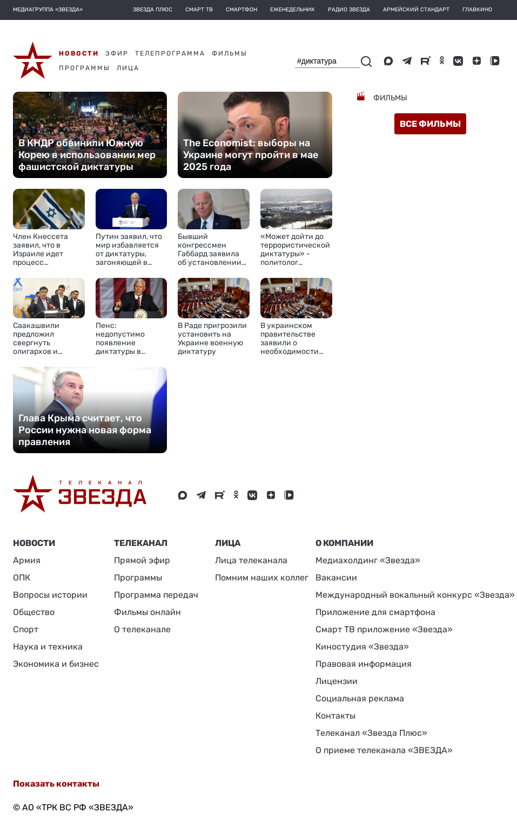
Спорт (25, 629)
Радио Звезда (349, 9)
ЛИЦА (227, 543)
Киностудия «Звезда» (362, 646)
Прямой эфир (142, 560)
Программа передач (156, 595)
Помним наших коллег (261, 577)
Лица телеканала (251, 560)
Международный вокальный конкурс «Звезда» (415, 595)
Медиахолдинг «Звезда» (367, 560)
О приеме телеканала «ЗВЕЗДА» (384, 750)
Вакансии (336, 577)
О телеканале (142, 629)
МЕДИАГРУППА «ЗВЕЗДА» (48, 9)
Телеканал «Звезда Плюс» (371, 733)
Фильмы (389, 98)
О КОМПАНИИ (344, 543)
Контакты (335, 716)
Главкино (477, 9)
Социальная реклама (359, 698)
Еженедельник (292, 9)
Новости (34, 543)
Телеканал (140, 543)
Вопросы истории (50, 595)
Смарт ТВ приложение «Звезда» (384, 629)
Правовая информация (363, 664)
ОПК (21, 577)
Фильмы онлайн (147, 612)
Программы (138, 577)
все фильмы (430, 124)
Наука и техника (48, 646)
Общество (34, 612)
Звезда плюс (152, 9)
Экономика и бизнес (56, 664)
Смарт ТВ (199, 9)
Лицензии (336, 681)
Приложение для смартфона (375, 612)
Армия (27, 560)
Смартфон (241, 9)
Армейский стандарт (416, 9)
